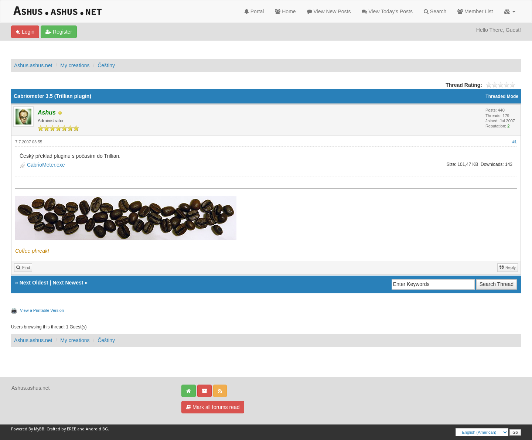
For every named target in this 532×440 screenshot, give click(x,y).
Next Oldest (34, 283)
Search (435, 11)
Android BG (97, 429)
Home (285, 11)
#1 (514, 142)
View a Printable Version (42, 310)
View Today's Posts (387, 11)
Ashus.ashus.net (33, 65)
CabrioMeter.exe (46, 165)
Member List (475, 11)
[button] (509, 11)
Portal (254, 11)
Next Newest (67, 283)
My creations (74, 65)
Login (25, 32)
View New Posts (329, 11)
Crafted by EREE (61, 429)
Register (58, 32)
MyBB (39, 429)
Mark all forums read (212, 407)
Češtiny (106, 65)
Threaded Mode (501, 96)
